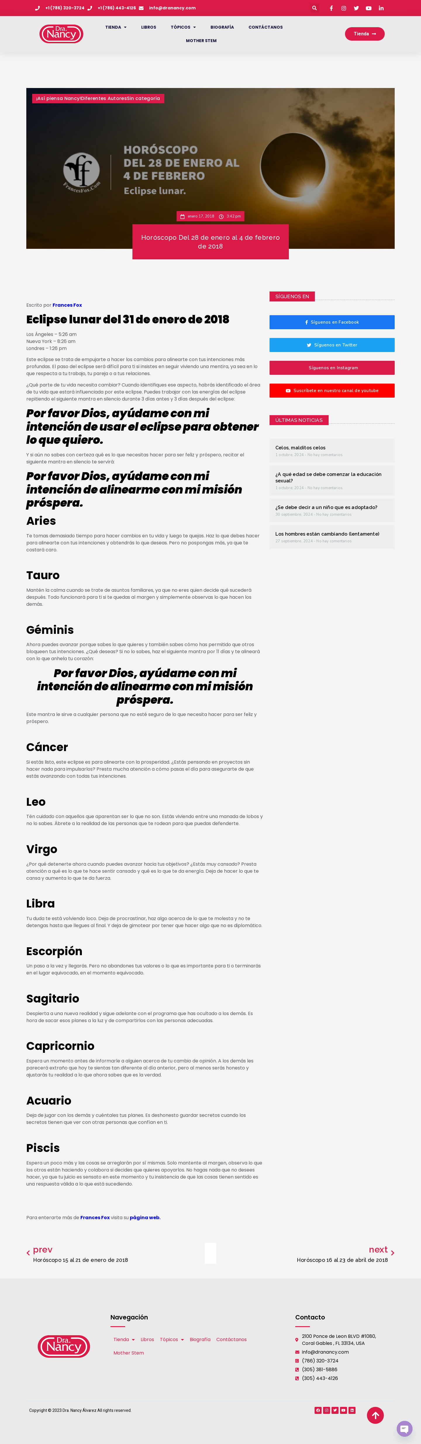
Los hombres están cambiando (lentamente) (327, 534)
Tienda (116, 27)
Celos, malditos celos (300, 448)
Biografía (222, 27)
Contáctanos (266, 27)
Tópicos (183, 27)
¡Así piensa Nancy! (58, 98)
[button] (314, 8)
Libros (148, 27)
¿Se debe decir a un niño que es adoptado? (326, 507)
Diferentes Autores (104, 98)
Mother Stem (201, 41)
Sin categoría (143, 98)
